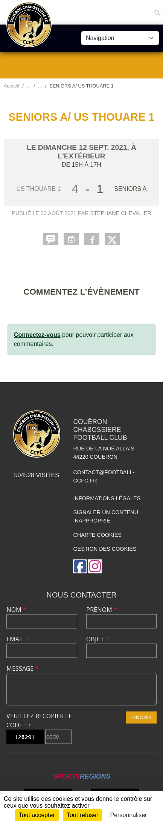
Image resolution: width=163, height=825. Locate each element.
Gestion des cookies (104, 549)
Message (22, 668)
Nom (16, 609)
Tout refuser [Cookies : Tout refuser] (82, 815)
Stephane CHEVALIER (120, 213)
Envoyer (141, 717)
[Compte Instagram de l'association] (95, 566)
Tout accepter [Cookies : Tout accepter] (37, 815)
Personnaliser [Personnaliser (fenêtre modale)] (128, 815)
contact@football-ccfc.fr (103, 476)
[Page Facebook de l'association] (80, 566)
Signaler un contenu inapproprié (105, 516)
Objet (97, 639)
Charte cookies (97, 535)
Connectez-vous (37, 335)
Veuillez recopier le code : (39, 720)
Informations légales (106, 498)
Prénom (101, 609)
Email (17, 639)
